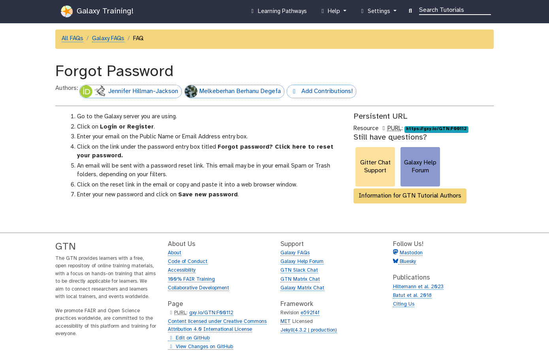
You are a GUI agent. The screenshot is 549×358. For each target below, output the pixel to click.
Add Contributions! (320, 92)
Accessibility (182, 270)
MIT (285, 321)
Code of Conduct (187, 261)
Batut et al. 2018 (412, 295)
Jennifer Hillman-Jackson (129, 91)
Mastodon (411, 252)
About (174, 252)
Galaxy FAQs (108, 38)
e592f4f (310, 312)
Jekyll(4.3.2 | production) (308, 330)
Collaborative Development (198, 288)
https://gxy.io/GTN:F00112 (436, 129)
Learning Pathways (278, 13)
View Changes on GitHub (200, 347)
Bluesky (407, 261)
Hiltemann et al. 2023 (418, 286)
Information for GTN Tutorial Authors (410, 195)
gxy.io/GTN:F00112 (211, 312)
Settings (375, 13)
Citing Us (403, 304)
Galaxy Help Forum (301, 261)
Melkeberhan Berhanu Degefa (233, 91)
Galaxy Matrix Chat (302, 288)
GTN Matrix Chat (300, 279)
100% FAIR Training (191, 279)
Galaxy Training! (97, 11)
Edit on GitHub (189, 338)
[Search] (455, 9)
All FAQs (72, 38)
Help (330, 13)
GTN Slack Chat (299, 270)
